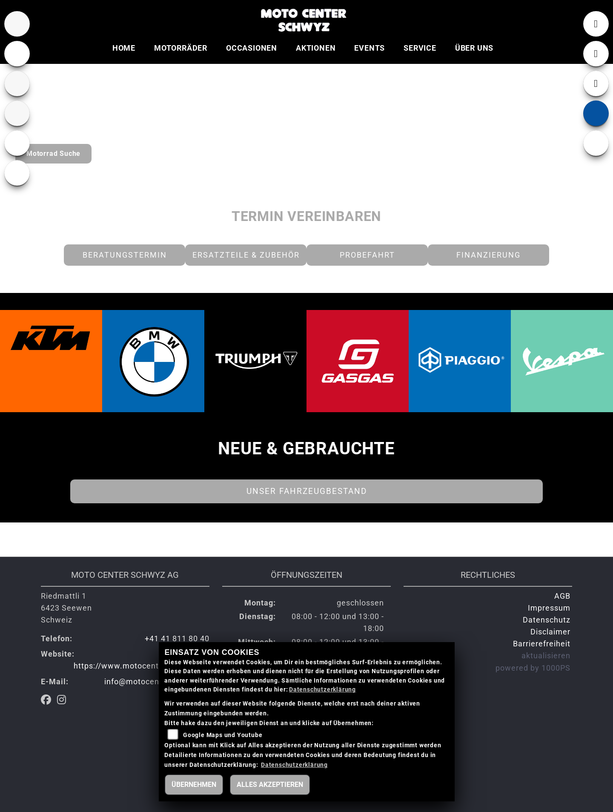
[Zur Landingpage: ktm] (17, 83)
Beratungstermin (125, 255)
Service (420, 48)
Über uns (474, 48)
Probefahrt (367, 255)
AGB (562, 596)
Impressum (549, 608)
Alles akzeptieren (270, 784)
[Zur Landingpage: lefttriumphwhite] (17, 53)
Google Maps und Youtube (222, 735)
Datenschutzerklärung (322, 689)
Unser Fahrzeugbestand (306, 491)
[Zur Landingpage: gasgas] (17, 113)
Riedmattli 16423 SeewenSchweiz (66, 608)
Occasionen (251, 48)
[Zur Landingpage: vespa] (17, 143)
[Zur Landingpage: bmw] (17, 24)
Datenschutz (546, 620)
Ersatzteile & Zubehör (246, 255)
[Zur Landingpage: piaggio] (17, 173)
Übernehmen (194, 784)
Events (369, 48)
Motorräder (180, 48)
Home (123, 48)
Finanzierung (488, 255)
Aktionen (315, 48)
